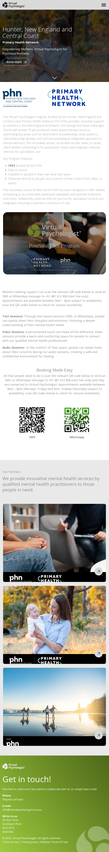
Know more (14, 62)
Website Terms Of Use (54, 842)
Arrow (54, 77)
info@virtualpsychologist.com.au (22, 810)
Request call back (12, 799)
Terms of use (10, 842)
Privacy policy (29, 842)
